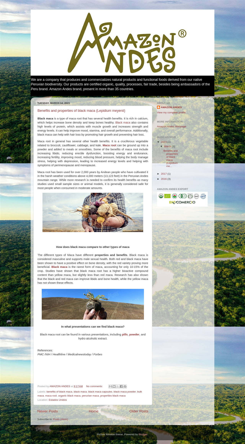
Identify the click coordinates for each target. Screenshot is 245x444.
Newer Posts (47, 411)
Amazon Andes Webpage (171, 126)
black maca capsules (100, 391)
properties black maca (113, 395)
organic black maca (69, 395)
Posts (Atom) (60, 419)
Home (93, 411)
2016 (164, 178)
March (168, 146)
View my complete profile (171, 112)
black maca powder (125, 391)
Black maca (122, 122)
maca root (51, 395)
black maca (80, 391)
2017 (164, 173)
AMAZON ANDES (171, 107)
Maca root (109, 145)
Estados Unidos (58, 399)
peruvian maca (90, 395)
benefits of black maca (59, 391)
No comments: (95, 386)
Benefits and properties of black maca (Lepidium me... (170, 158)
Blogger (143, 434)
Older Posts (138, 411)
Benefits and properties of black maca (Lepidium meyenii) (81, 111)
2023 (164, 142)
